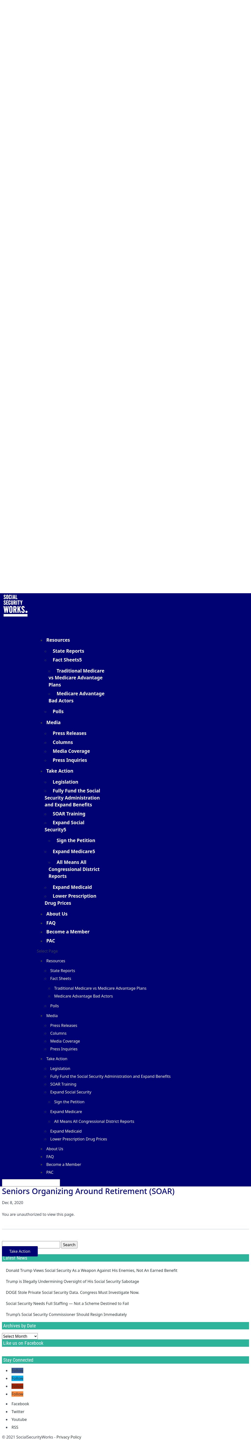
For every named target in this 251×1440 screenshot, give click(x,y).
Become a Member (67, 932)
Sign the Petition (76, 840)
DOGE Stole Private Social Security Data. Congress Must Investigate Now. (72, 1292)
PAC (50, 941)
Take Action (56, 1058)
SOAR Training (69, 814)
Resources (55, 961)
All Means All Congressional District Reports (74, 869)
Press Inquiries (70, 760)
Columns (63, 742)
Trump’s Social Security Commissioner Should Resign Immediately (66, 1314)
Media (52, 1015)
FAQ (50, 1156)
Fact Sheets (66, 660)
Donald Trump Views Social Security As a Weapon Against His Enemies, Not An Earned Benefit (91, 1270)
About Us (56, 914)
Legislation (65, 782)
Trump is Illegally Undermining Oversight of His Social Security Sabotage (72, 1281)
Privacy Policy (68, 1437)
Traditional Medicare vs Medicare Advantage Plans (76, 678)
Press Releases (70, 733)
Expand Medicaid (72, 887)
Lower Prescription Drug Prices (70, 899)
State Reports (68, 651)
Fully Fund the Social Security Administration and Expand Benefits (72, 798)
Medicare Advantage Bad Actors (76, 697)
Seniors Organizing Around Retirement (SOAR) (88, 1191)
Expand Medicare (72, 851)
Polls (58, 711)
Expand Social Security (64, 826)
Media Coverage (71, 751)
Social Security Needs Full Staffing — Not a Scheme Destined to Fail (67, 1303)
